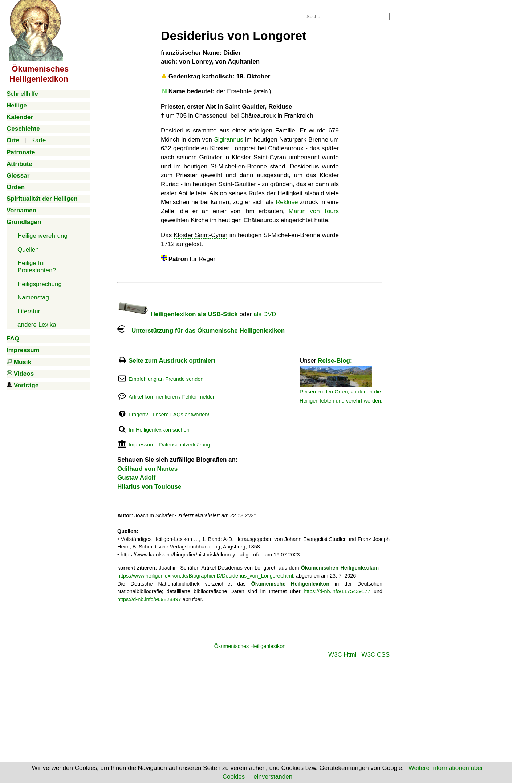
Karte (38, 140)
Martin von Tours (314, 211)
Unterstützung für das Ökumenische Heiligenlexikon (201, 330)
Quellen (28, 249)
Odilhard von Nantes (147, 468)
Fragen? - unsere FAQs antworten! (169, 414)
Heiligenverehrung (42, 235)
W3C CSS (376, 654)
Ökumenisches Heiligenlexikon (250, 646)
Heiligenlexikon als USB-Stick (177, 314)
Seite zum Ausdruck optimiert (172, 360)
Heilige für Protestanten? (36, 267)
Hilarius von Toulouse (149, 486)
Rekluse (287, 202)
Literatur (28, 311)
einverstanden (272, 776)
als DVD (264, 314)
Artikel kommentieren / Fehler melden (172, 397)
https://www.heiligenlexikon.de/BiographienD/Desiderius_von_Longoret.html (205, 576)
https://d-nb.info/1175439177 (337, 591)
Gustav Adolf (136, 477)
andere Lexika (36, 324)
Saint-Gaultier (237, 184)
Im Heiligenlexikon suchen (159, 430)
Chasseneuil (212, 115)
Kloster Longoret (233, 148)
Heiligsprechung (39, 284)
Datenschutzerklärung (184, 445)
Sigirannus (228, 139)
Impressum (141, 445)
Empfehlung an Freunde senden (166, 379)
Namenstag (33, 297)
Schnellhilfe (22, 93)
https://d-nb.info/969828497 (149, 599)
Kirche (199, 220)
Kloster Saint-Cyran (201, 235)
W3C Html (342, 654)
